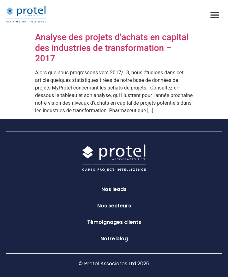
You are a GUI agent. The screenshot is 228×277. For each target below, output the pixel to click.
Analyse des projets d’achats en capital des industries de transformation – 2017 (112, 48)
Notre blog (114, 238)
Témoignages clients (114, 222)
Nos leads (114, 189)
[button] (214, 15)
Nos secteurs (114, 205)
